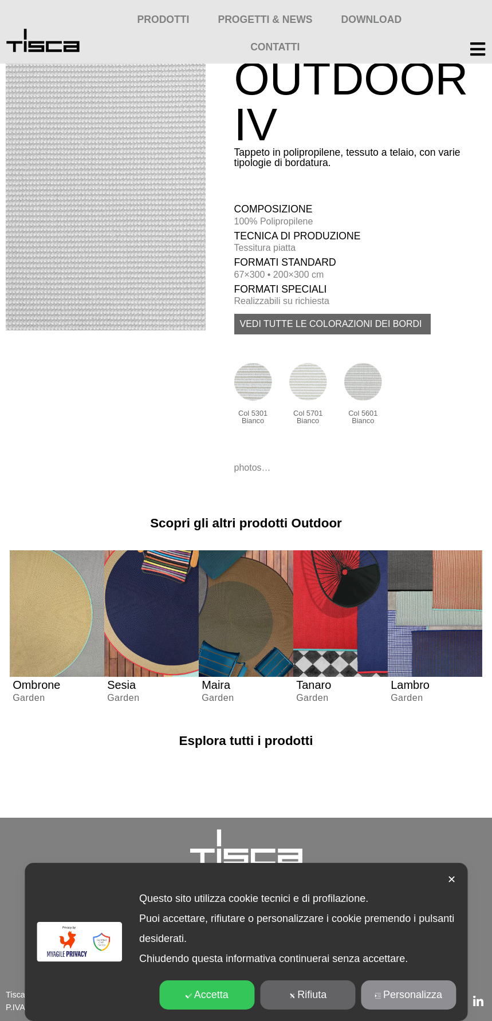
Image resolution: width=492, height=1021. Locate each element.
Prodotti (163, 19)
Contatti (275, 47)
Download (371, 19)
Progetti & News (265, 19)
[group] (57, 632)
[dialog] (246, 942)
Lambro (410, 685)
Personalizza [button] (408, 994)
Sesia (121, 685)
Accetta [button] (207, 994)
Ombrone (36, 685)
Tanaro (313, 685)
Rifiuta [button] (307, 994)
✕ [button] (451, 879)
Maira (216, 685)
